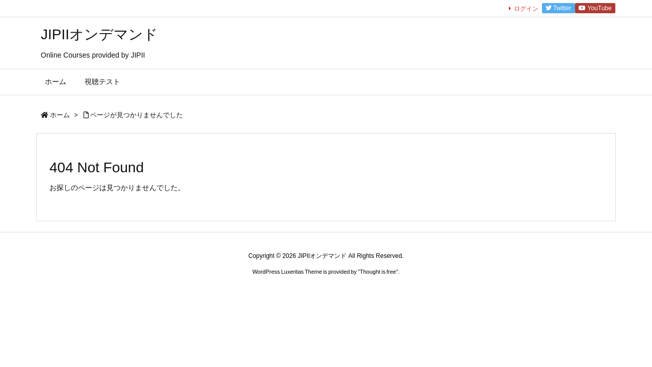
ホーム (60, 115)
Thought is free (378, 272)
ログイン (526, 8)
